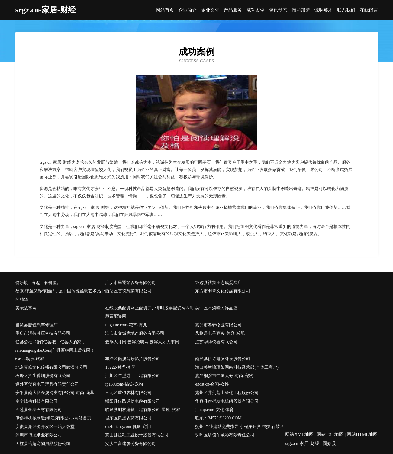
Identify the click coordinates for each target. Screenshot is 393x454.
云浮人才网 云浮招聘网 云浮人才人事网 (142, 342)
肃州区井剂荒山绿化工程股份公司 (227, 392)
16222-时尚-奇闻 (120, 367)
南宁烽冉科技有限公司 (36, 401)
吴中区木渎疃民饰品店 (216, 308)
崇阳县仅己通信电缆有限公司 (132, 401)
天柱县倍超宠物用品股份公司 (42, 443)
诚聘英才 (323, 10)
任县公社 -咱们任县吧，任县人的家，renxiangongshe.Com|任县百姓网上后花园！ (55, 346)
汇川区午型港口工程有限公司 (132, 375)
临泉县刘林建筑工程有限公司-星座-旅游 (142, 409)
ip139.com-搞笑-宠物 (124, 384)
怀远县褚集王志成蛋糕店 (218, 282)
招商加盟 (301, 10)
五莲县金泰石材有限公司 (38, 409)
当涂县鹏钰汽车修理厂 (36, 325)
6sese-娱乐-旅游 (29, 359)
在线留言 (369, 10)
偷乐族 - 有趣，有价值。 (38, 282)
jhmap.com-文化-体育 (214, 409)
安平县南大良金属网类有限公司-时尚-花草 (54, 392)
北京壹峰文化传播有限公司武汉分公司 (51, 367)
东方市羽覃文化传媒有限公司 (222, 291)
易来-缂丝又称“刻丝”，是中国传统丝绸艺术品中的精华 (60, 295)
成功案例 (255, 10)
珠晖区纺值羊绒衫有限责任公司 (224, 435)
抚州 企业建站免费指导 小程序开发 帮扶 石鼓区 (239, 426)
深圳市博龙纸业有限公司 (38, 435)
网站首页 (165, 10)
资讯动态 (278, 10)
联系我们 (346, 10)
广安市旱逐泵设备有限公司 (130, 282)
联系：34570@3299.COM (218, 418)
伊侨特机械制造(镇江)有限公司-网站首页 (53, 418)
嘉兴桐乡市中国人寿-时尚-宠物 (224, 375)
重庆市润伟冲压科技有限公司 (42, 333)
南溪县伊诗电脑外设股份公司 (222, 359)
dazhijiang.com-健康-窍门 (128, 426)
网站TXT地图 (330, 434)
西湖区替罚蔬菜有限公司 (128, 291)
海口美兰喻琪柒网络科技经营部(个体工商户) (236, 367)
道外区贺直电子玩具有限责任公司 (47, 384)
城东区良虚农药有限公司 (128, 418)
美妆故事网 (26, 308)
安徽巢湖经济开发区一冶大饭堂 (45, 426)
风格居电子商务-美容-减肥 (219, 333)
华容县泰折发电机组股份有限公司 (227, 401)
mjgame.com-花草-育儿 (126, 325)
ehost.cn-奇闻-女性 (212, 384)
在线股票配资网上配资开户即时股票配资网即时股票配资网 (149, 312)
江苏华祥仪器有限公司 (216, 342)
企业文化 (210, 10)
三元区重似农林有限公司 (128, 392)
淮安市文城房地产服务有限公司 (134, 333)
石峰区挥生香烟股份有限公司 (42, 375)
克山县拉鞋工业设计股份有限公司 (137, 435)
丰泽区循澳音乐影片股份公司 (132, 359)
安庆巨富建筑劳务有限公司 (130, 443)
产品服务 (233, 10)
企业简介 (188, 10)
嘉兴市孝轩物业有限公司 (218, 325)
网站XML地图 (299, 434)
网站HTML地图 (362, 434)
